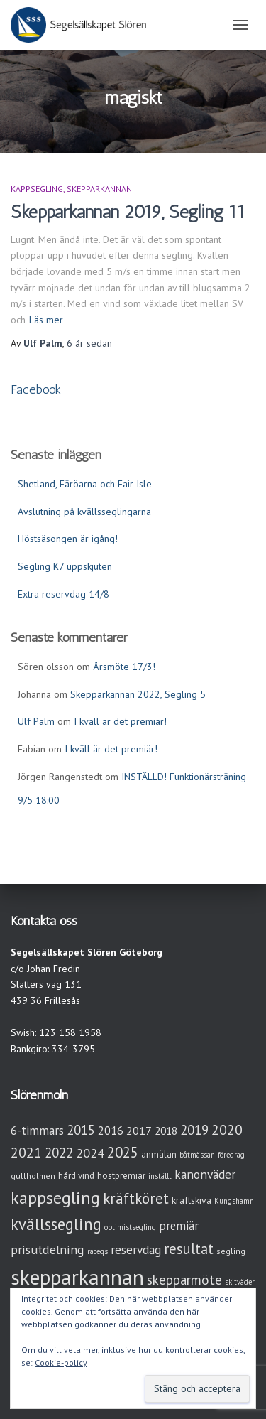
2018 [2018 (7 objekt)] (166, 1131)
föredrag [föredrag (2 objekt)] (231, 1155)
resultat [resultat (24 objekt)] (189, 1248)
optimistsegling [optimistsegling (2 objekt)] (130, 1227)
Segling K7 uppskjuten (65, 566)
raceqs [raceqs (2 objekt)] (97, 1251)
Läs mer (46, 319)
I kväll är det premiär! (120, 721)
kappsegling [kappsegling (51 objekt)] (55, 1198)
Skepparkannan (99, 188)
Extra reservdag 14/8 (63, 594)
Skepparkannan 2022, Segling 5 (138, 694)
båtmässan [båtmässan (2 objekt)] (197, 1155)
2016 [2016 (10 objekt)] (110, 1130)
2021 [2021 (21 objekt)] (26, 1152)
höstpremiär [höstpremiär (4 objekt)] (121, 1176)
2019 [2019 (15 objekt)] (194, 1129)
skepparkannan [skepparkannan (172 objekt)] (77, 1276)
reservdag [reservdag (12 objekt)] (136, 1249)
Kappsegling (37, 188)
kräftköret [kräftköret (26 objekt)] (136, 1198)
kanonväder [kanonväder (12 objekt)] (204, 1174)
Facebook (36, 389)
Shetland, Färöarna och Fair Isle (85, 484)
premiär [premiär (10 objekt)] (179, 1226)
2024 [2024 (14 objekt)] (90, 1153)
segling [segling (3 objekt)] (230, 1251)
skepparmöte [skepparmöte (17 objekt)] (184, 1279)
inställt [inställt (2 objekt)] (160, 1176)
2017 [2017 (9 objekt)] (139, 1130)
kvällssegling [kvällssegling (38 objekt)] (56, 1224)
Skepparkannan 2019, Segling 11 (128, 211)
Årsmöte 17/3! (124, 666)
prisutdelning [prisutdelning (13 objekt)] (47, 1249)
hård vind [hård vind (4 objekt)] (76, 1176)
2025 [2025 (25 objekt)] (122, 1152)
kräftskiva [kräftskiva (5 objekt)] (191, 1200)
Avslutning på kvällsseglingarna (84, 511)
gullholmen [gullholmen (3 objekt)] (33, 1175)
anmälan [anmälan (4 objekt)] (159, 1154)
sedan (89, 343)
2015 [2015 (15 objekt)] (81, 1129)
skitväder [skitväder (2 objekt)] (240, 1282)
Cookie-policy (61, 1362)
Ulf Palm (36, 721)
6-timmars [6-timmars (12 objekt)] (37, 1130)
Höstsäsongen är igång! (68, 538)
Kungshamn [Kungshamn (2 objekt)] (234, 1201)
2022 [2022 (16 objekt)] (59, 1152)
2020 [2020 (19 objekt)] (227, 1129)
